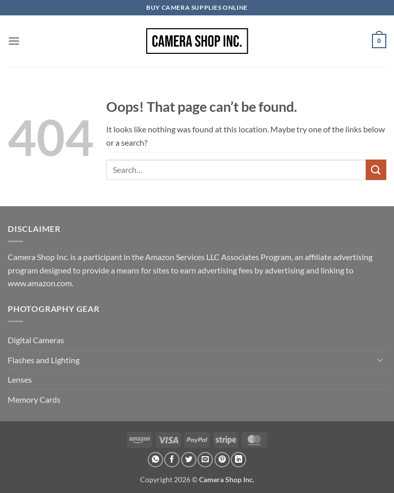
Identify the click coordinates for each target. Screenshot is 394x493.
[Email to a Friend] (205, 459)
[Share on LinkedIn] (238, 459)
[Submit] (376, 170)
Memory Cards (34, 399)
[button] (14, 40)
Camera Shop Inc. (226, 479)
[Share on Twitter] (188, 459)
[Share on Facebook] (172, 459)
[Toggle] (380, 359)
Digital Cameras (36, 340)
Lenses (20, 379)
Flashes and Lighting (44, 360)
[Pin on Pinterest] (222, 459)
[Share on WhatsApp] (155, 459)
